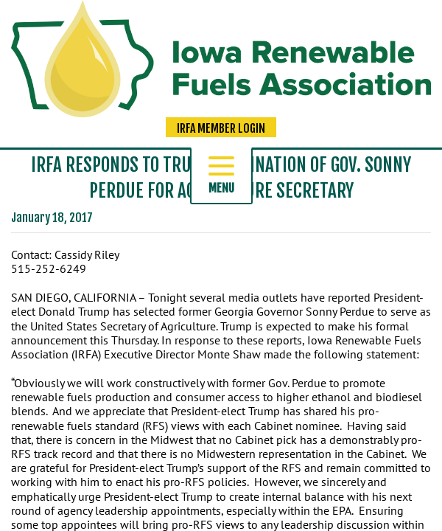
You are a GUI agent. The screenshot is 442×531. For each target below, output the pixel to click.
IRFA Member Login (221, 128)
